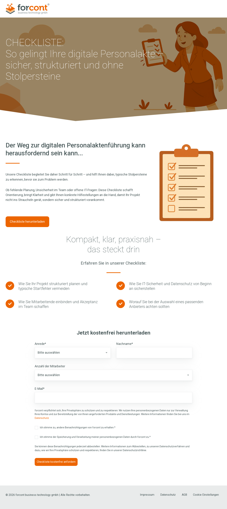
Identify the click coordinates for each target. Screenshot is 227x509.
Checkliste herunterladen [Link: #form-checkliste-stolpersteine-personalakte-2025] (27, 221)
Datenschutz (42, 418)
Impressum (147, 494)
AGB (184, 494)
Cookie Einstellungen (206, 494)
